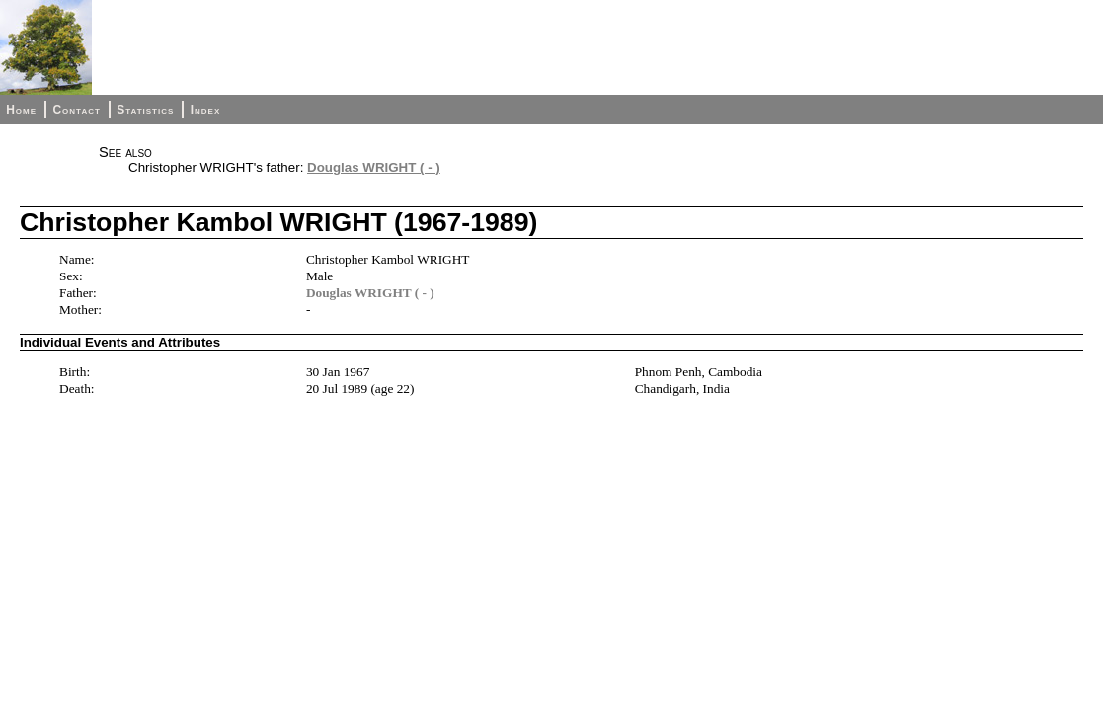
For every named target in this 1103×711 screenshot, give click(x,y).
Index (206, 110)
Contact (76, 110)
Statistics (145, 110)
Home (21, 110)
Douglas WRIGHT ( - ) (373, 167)
